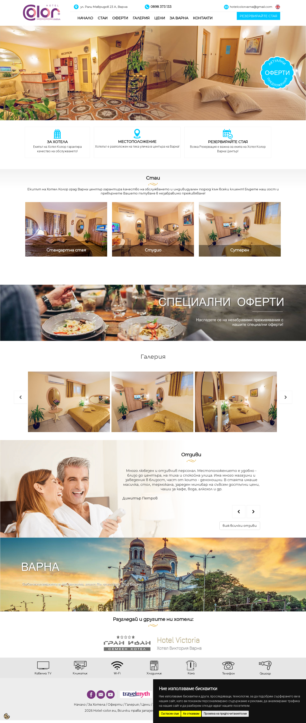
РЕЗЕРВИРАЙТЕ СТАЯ (258, 16)
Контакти (203, 18)
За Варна (179, 18)
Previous (16, 393)
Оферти (120, 18)
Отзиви (191, 454)
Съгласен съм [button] (170, 713)
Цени (159, 18)
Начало (85, 18)
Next (281, 393)
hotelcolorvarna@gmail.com (251, 7)
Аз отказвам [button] (191, 713)
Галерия (141, 18)
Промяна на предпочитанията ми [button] (225, 713)
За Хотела (96, 704)
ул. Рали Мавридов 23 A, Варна (103, 7)
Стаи (103, 18)
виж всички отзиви (240, 526)
